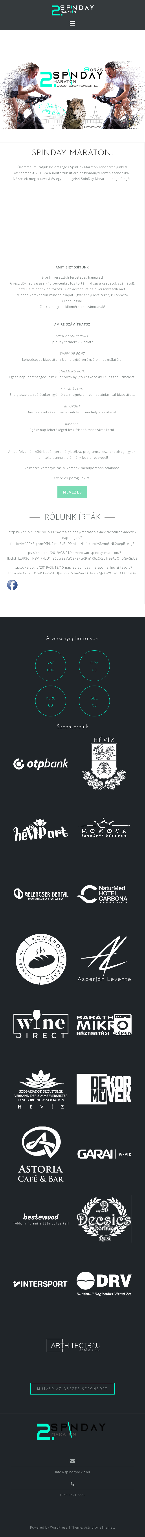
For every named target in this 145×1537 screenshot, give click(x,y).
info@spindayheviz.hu (72, 1472)
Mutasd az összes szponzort (72, 1389)
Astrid (89, 1527)
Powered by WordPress (49, 1527)
